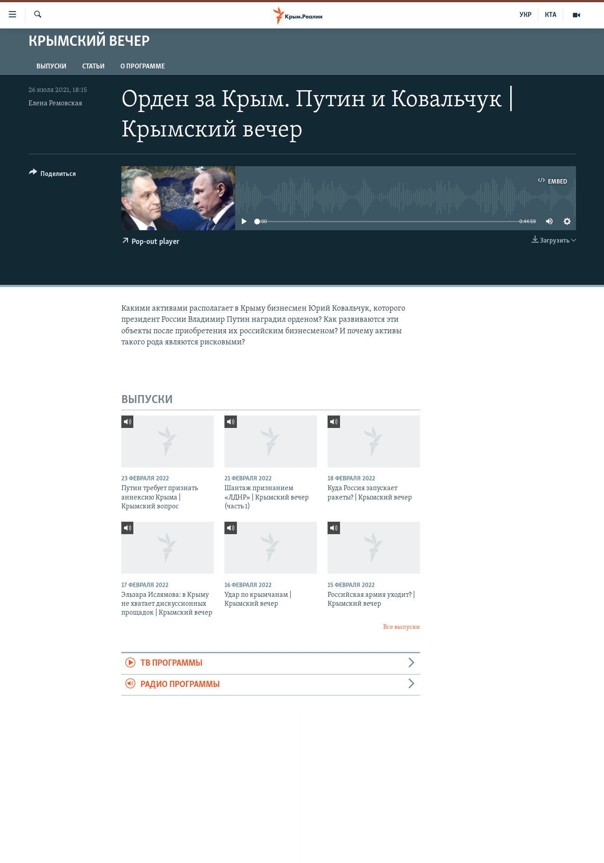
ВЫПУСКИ (51, 66)
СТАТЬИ (93, 66)
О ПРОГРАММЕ (142, 66)
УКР (526, 15)
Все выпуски (401, 627)
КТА (550, 15)
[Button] (52, 175)
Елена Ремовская (55, 103)
